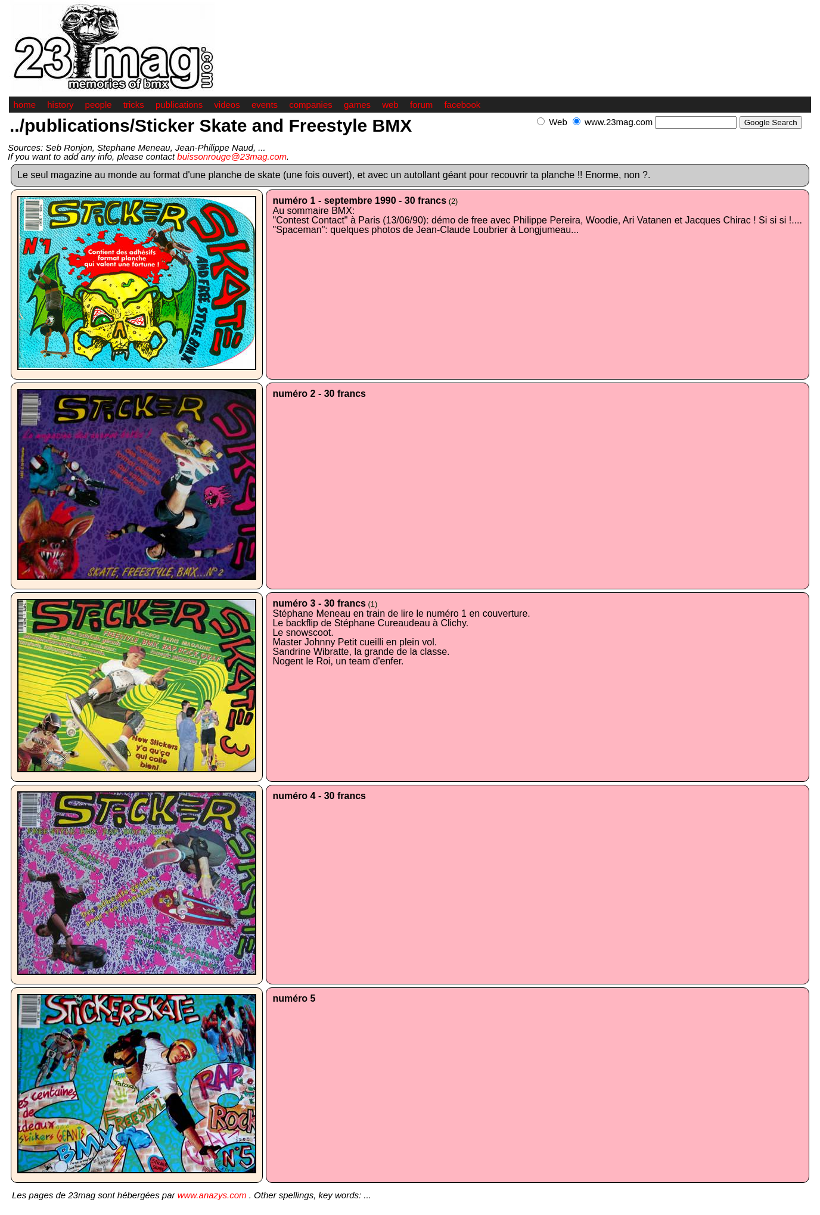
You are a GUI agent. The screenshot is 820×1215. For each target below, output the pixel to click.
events (264, 105)
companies (311, 105)
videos (227, 105)
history (60, 105)
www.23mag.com (619, 122)
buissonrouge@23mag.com (232, 156)
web (390, 105)
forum (421, 105)
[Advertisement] (671, 134)
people (98, 105)
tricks (133, 105)
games (357, 105)
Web (558, 122)
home (25, 105)
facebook (462, 105)
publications (179, 105)
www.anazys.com (212, 1195)
